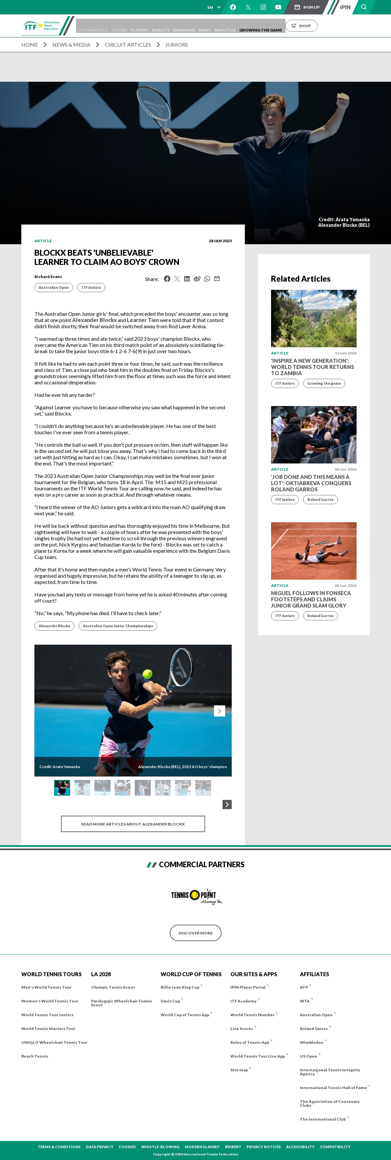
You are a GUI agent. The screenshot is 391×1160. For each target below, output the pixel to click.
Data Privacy (99, 1147)
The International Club (323, 1119)
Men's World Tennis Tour (46, 987)
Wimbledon (311, 1042)
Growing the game (324, 383)
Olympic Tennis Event (113, 987)
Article (43, 240)
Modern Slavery (202, 1147)
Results (177, 25)
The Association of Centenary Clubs (330, 1103)
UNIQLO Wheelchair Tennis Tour (54, 1042)
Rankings (204, 25)
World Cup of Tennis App (185, 1014)
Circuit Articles (128, 44)
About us (251, 25)
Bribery (233, 1147)
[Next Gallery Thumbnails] (227, 804)
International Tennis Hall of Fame (333, 1087)
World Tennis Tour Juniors (47, 1014)
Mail (217, 278)
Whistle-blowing (160, 1147)
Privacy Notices (263, 1147)
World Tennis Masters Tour (48, 1028)
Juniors (177, 44)
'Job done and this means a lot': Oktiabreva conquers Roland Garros (311, 483)
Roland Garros (320, 499)
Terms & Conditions (59, 1147)
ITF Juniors (91, 287)
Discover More (196, 933)
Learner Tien (143, 320)
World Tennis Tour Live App (257, 1056)
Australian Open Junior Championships (118, 626)
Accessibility (300, 1147)
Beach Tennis (34, 1056)
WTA (305, 1001)
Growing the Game (289, 25)
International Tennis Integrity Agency (330, 1071)
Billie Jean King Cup (180, 987)
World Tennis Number (252, 1014)
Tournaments (100, 25)
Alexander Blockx (94, 320)
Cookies (127, 1147)
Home (29, 44)
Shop (334, 25)
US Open (308, 1056)
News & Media (71, 44)
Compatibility (335, 1147)
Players (153, 25)
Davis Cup (170, 1001)
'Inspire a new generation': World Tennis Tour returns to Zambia (312, 366)
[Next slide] (219, 711)
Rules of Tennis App (249, 1042)
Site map (239, 1069)
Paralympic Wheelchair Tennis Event (121, 1003)
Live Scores (241, 1028)
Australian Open (54, 287)
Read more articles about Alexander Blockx (133, 824)
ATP (304, 987)
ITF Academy (243, 1001)
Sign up (311, 7)
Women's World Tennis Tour (49, 1001)
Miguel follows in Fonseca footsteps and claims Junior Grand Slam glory (311, 599)
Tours (131, 25)
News (227, 25)
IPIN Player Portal (247, 987)
